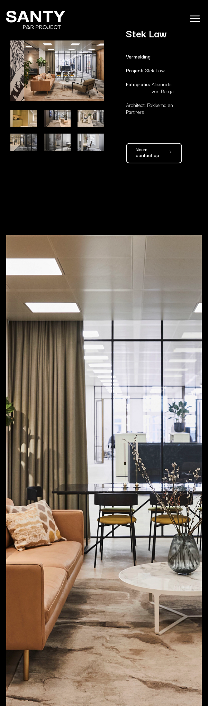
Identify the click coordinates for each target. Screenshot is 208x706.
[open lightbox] (57, 70)
